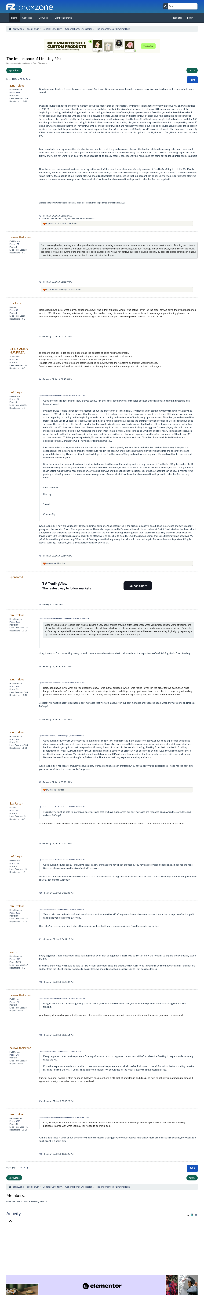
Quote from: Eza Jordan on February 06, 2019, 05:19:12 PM (62, 683)
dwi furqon (66, 223)
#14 (41, 1101)
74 (21, 79)
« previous (14, 70)
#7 (40, 719)
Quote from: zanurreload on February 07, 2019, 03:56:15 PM (62, 860)
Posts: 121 (14, 399)
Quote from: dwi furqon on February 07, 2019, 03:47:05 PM (62, 736)
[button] (192, 79)
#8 (40, 782)
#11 (41, 939)
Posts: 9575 (14, 92)
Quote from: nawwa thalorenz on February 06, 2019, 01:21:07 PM (64, 618)
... (19, 79)
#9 (40, 843)
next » (192, 70)
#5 (40, 556)
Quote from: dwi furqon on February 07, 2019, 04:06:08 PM (62, 909)
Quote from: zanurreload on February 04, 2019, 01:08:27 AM (62, 395)
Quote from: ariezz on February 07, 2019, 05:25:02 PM (60, 1051)
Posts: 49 (13, 310)
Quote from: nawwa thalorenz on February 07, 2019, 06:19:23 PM (64, 1117)
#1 (40, 216)
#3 (40, 336)
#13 (41, 1035)
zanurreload (51, 563)
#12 (41, 982)
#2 (40, 282)
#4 (40, 379)
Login (191, 17)
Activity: (14, 1213)
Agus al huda (52, 223)
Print (192, 79)
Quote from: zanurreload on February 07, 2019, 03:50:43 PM (62, 998)
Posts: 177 (14, 244)
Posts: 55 (13, 359)
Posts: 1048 (14, 959)
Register (177, 17)
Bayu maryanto (53, 289)
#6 (40, 604)
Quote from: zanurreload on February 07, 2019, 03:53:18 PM (62, 807)
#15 (41, 1154)
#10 (41, 893)
